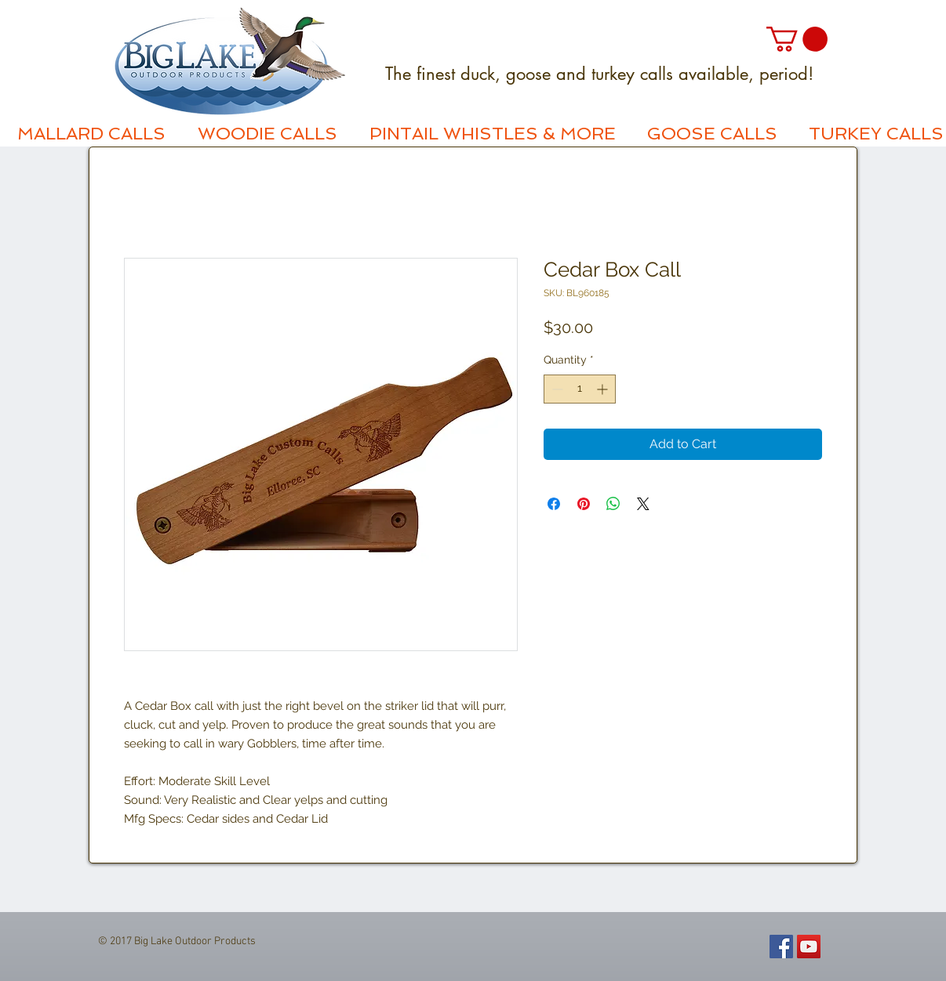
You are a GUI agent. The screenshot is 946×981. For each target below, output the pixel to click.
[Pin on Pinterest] (583, 503)
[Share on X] (643, 503)
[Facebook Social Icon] (781, 946)
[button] (797, 39)
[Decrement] (556, 389)
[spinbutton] (580, 389)
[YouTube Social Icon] (808, 946)
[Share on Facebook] (553, 503)
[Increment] (603, 389)
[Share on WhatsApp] (613, 503)
